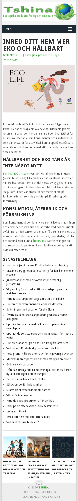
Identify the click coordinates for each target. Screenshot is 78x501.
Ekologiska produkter (37, 55)
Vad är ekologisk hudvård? (22, 422)
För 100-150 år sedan (16, 173)
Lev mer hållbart (16, 411)
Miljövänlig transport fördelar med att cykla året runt (38, 359)
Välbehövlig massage (19, 395)
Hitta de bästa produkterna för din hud (30, 400)
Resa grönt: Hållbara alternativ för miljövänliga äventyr (39, 353)
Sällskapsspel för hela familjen (24, 384)
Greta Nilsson (10, 55)
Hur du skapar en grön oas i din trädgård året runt (37, 343)
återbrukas (39, 240)
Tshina (44, 487)
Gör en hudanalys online (41, 496)
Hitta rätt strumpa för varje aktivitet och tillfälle (35, 298)
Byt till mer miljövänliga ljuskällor (26, 379)
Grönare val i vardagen (20, 364)
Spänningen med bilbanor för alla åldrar (30, 309)
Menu (9, 29)
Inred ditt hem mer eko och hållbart (28, 416)
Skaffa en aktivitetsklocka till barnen (28, 390)
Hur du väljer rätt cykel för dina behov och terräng (37, 265)
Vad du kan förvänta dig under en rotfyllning (33, 348)
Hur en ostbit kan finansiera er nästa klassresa (34, 304)
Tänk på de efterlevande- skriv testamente (32, 406)
